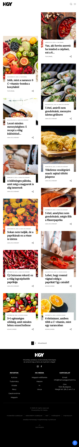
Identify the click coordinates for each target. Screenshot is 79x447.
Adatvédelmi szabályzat (34, 415)
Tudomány (14, 381)
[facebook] (41, 366)
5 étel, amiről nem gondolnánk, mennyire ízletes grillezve (58, 111)
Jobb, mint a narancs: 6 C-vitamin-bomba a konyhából (20, 60)
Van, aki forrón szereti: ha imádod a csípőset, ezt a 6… (58, 49)
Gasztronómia (14, 393)
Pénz (14, 389)
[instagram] (38, 366)
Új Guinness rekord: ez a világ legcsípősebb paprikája (20, 255)
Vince (39, 389)
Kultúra (14, 377)
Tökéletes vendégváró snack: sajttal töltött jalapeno (57, 173)
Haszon (40, 381)
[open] (74, 442)
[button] (75, 4)
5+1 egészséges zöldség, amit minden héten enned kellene (19, 298)
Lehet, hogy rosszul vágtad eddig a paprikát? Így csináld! (57, 279)
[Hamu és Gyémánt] (7, 4)
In (39, 385)
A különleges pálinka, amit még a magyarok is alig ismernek (20, 161)
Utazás (14, 385)
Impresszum (67, 415)
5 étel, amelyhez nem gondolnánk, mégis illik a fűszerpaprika (58, 217)
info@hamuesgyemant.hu (65, 380)
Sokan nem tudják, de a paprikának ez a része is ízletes (20, 212)
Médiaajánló (55, 415)
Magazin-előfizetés (39, 377)
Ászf (46, 415)
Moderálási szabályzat (15, 415)
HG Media (43, 410)
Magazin (14, 397)
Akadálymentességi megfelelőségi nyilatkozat (39, 419)
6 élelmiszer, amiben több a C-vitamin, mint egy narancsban (58, 322)
